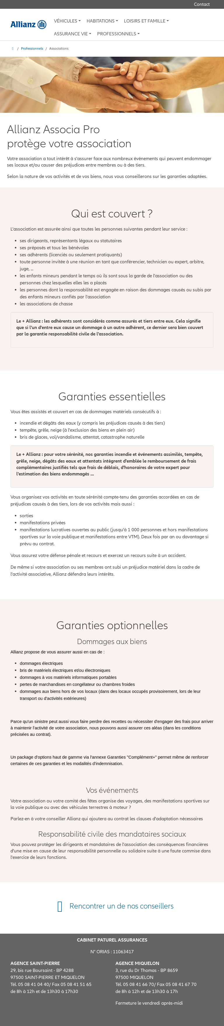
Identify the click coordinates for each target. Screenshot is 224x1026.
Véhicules (65, 21)
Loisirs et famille (144, 21)
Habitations (101, 21)
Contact (202, 4)
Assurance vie (71, 34)
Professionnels (116, 34)
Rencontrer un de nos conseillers (112, 906)
